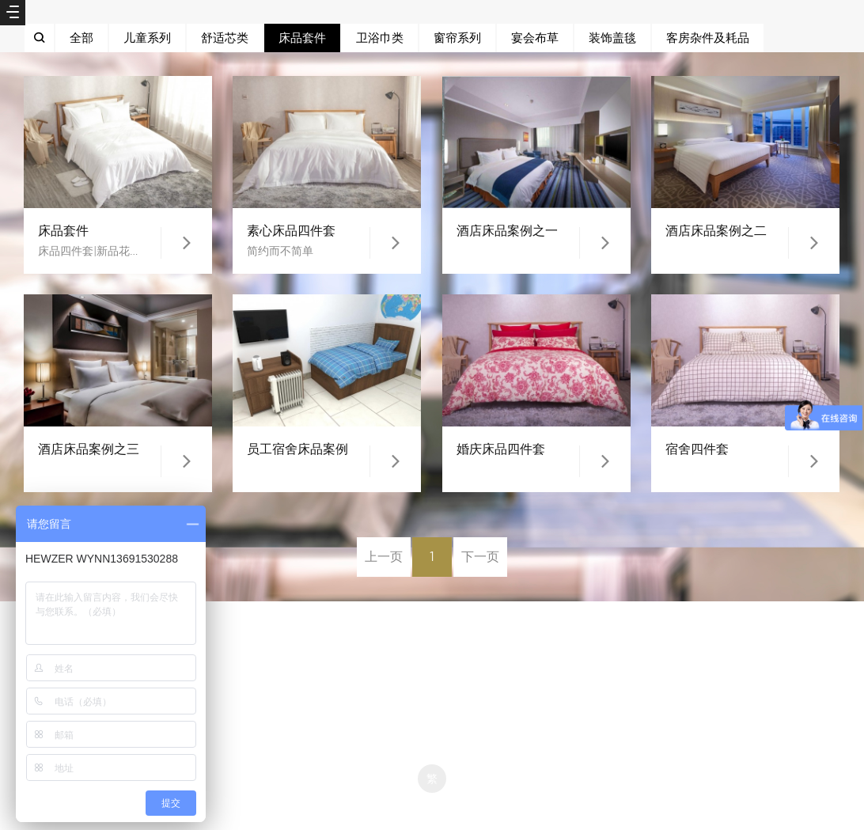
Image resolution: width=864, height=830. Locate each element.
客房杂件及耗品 (707, 38)
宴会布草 (535, 38)
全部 (81, 38)
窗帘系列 (457, 38)
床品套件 (302, 38)
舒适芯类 (224, 38)
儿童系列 (147, 38)
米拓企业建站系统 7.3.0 (443, 805)
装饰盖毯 (612, 38)
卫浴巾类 (380, 38)
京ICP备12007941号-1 (432, 643)
